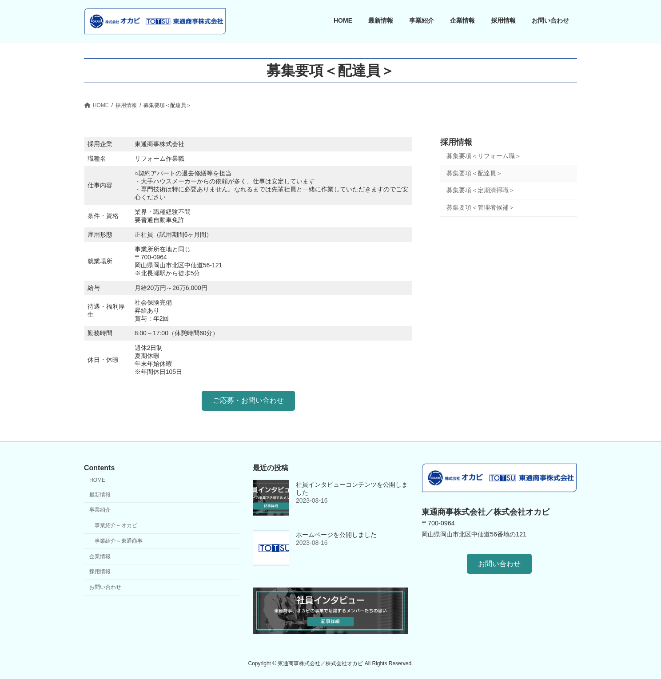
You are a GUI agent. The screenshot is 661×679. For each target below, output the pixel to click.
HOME (97, 480)
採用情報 (456, 142)
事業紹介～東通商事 (119, 541)
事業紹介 (100, 510)
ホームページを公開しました (336, 534)
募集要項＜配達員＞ (474, 172)
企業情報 (100, 556)
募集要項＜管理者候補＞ (480, 206)
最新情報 (100, 494)
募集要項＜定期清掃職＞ (480, 190)
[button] (248, 401)
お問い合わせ (105, 587)
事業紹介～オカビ (116, 525)
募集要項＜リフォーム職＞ (483, 155)
